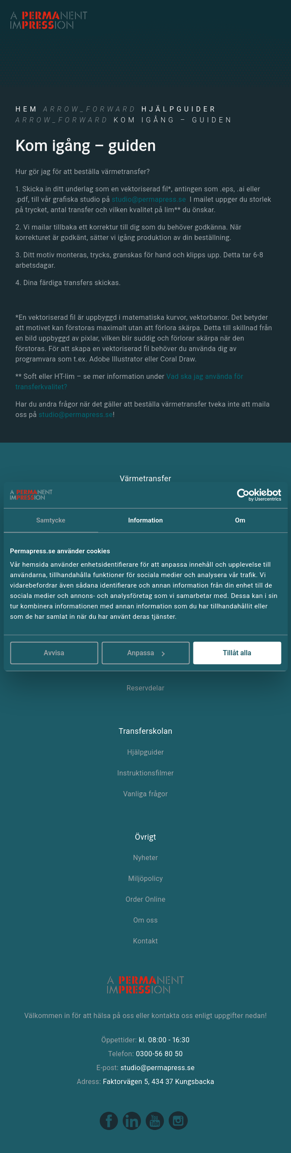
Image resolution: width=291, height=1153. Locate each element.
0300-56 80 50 (159, 1054)
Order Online (146, 899)
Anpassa (145, 653)
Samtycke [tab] (50, 520)
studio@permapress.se (149, 199)
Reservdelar (145, 688)
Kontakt (145, 941)
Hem (27, 109)
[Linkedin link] (132, 1128)
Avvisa (54, 653)
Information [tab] (145, 520)
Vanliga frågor (145, 794)
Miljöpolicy (145, 878)
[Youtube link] (155, 1128)
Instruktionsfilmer (145, 773)
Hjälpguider (179, 109)
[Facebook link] (109, 1128)
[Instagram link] (178, 1128)
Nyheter (145, 858)
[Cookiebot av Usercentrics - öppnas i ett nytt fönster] (243, 494)
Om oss (145, 920)
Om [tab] (240, 520)
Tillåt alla (237, 653)
